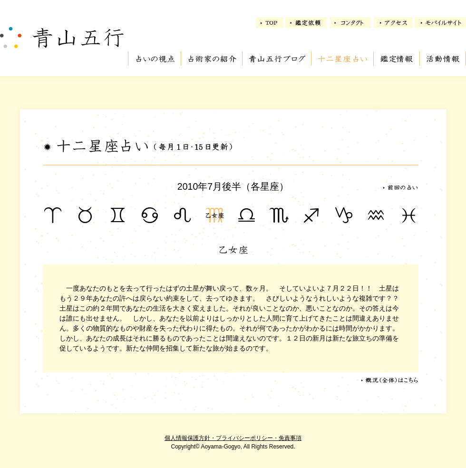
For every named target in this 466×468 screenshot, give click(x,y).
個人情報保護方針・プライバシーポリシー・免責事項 (233, 438)
